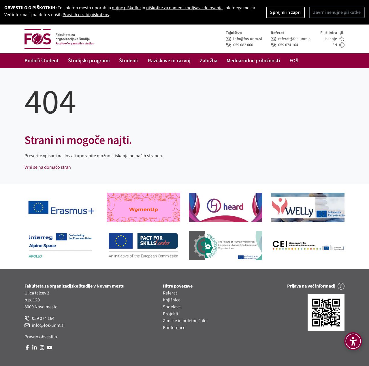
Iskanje (334, 39)
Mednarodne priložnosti (253, 60)
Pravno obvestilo (41, 337)
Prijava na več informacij (315, 286)
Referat (170, 293)
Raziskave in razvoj (169, 60)
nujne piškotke (126, 8)
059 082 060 (239, 45)
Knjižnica (171, 300)
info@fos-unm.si (244, 39)
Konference (174, 327)
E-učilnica (332, 33)
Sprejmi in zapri (285, 12)
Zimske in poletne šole (184, 321)
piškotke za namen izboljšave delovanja (184, 8)
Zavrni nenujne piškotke (337, 12)
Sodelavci (172, 307)
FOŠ (293, 60)
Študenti (129, 60)
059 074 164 (284, 45)
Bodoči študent (42, 60)
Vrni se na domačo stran (48, 167)
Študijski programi (89, 60)
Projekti (170, 314)
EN (338, 45)
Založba (208, 60)
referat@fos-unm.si (291, 39)
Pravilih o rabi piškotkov (86, 15)
